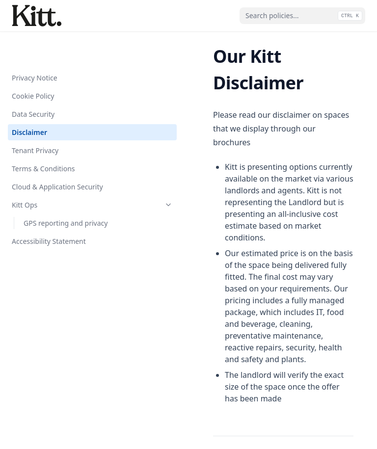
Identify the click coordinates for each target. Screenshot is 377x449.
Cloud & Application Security (57, 156)
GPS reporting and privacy (66, 192)
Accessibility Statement (49, 210)
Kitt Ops (60, 174)
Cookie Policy (33, 65)
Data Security (33, 83)
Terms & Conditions (43, 138)
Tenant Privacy (35, 120)
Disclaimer (29, 101)
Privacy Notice (34, 47)
